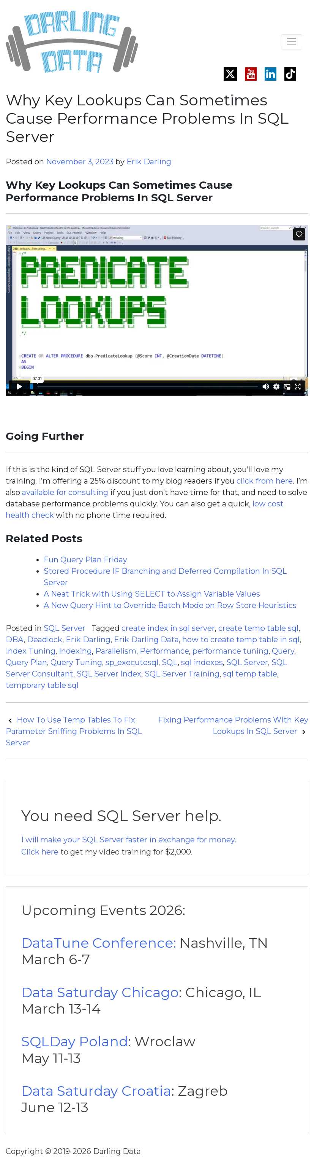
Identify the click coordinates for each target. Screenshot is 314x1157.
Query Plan (26, 662)
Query (283, 651)
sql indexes (202, 662)
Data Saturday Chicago (100, 992)
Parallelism (115, 651)
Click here (39, 851)
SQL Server (64, 628)
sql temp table (250, 673)
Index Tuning (30, 651)
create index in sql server (168, 628)
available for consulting (65, 492)
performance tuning (230, 651)
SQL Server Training (182, 673)
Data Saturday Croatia (96, 1090)
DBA (15, 639)
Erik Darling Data (146, 639)
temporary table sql (42, 685)
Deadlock (44, 639)
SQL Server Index (109, 673)
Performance (164, 651)
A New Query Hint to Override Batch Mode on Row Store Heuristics (170, 605)
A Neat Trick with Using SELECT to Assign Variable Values (152, 593)
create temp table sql (258, 628)
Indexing (75, 651)
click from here (265, 480)
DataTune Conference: (98, 942)
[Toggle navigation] (291, 41)
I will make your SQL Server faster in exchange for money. (128, 839)
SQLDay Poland (74, 1041)
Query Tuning (76, 662)
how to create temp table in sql (241, 639)
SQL (170, 662)
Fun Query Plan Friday (85, 559)
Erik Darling (148, 161)
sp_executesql (132, 662)
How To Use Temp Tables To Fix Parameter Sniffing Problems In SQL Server (74, 731)
